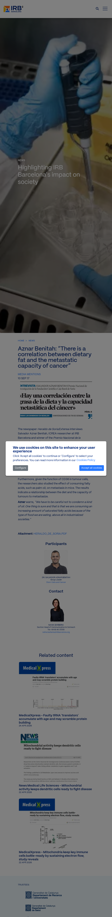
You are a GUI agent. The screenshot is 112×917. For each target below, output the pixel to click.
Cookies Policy (85, 460)
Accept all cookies (91, 468)
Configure (20, 468)
